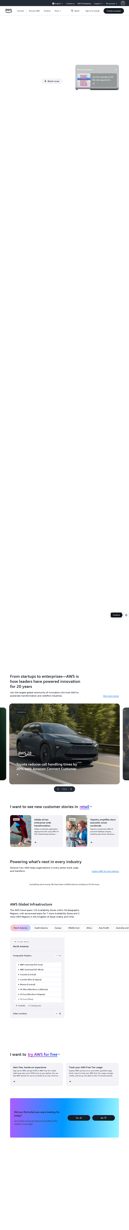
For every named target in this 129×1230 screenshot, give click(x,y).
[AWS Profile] (123, 3)
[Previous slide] (57, 789)
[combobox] (86, 806)
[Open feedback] (126, 615)
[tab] (21, 928)
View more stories (111, 696)
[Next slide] (72, 789)
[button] (34, 11)
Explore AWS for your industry (105, 871)
